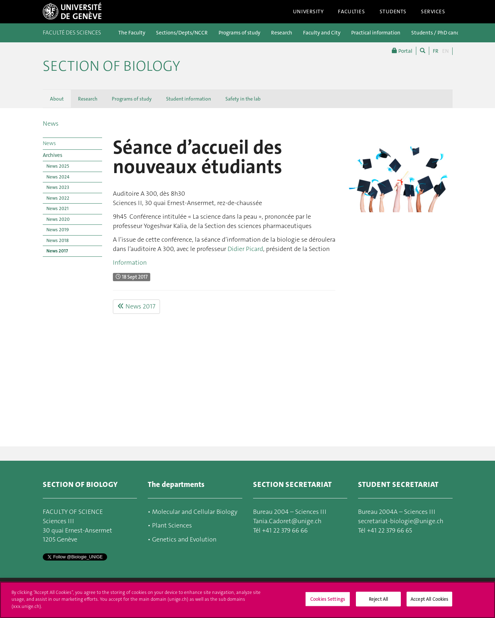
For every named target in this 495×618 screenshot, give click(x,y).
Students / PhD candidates (442, 32)
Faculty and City (321, 32)
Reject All (378, 602)
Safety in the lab (243, 99)
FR (436, 51)
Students (393, 11)
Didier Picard (245, 249)
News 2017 (57, 251)
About (57, 99)
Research (281, 32)
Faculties (351, 11)
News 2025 (57, 166)
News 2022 (57, 198)
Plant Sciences (172, 525)
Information (130, 262)
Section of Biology (111, 66)
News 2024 (57, 177)
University (308, 11)
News (51, 123)
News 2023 (57, 187)
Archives (52, 155)
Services (433, 11)
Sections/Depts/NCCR (182, 32)
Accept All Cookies (429, 602)
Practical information (375, 32)
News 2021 (57, 208)
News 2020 (58, 219)
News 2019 (57, 230)
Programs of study (239, 32)
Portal (402, 51)
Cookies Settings (327, 602)
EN (445, 51)
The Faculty (131, 32)
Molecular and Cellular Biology (194, 511)
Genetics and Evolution (184, 539)
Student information (188, 99)
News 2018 (57, 240)
